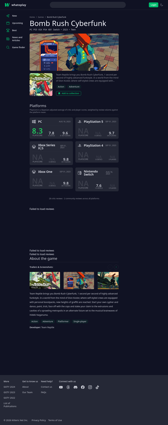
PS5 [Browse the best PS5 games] (35, 29)
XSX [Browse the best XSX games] (40, 29)
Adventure (74, 86)
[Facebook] (83, 387)
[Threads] (68, 387)
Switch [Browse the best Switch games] (56, 29)
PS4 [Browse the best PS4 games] (45, 29)
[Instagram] (90, 387)
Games (41, 17)
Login (153, 4)
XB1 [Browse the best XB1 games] (50, 29)
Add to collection (68, 93)
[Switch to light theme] (161, 4)
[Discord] (75, 387)
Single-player (80, 321)
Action (61, 86)
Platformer (63, 321)
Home (32, 17)
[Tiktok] (97, 387)
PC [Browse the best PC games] (31, 29)
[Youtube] (61, 387)
